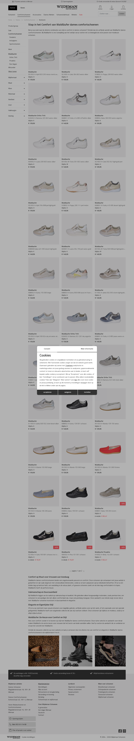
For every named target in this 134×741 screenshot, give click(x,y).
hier (76, 380)
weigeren (67, 392)
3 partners (69, 365)
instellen (87, 392)
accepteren (47, 392)
